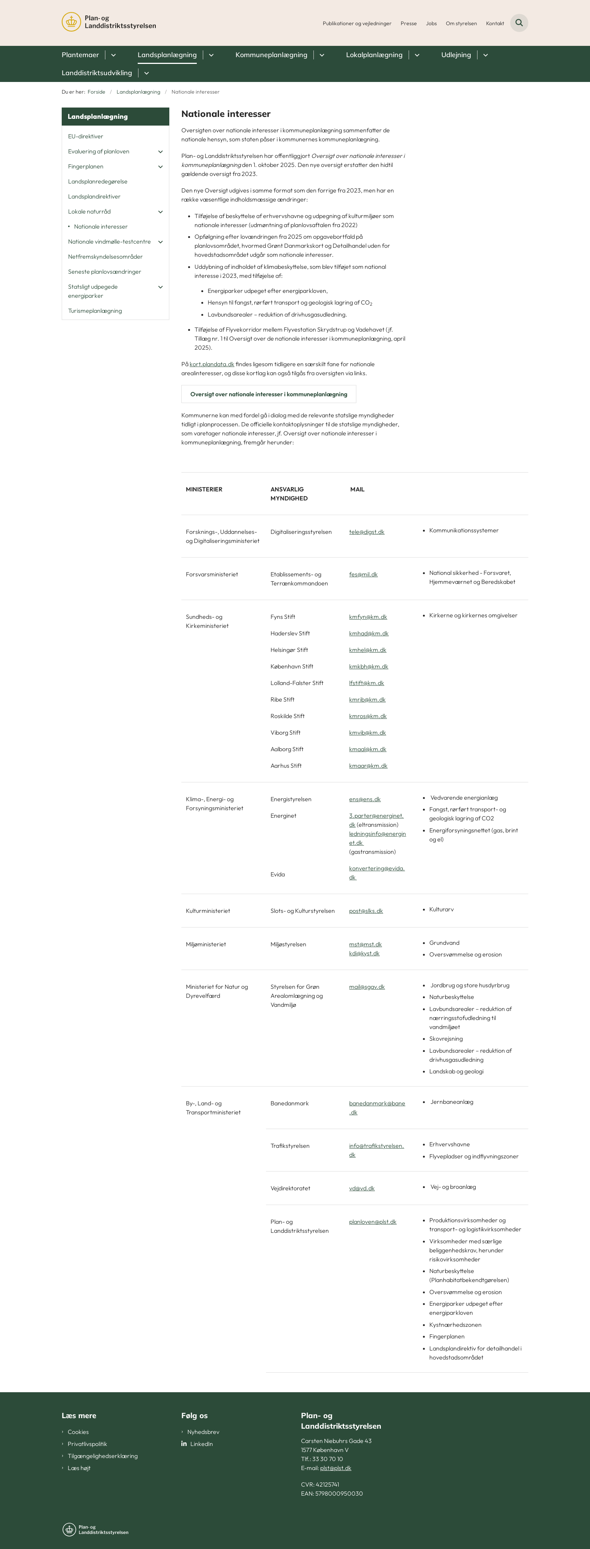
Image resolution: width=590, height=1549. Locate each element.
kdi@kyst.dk (364, 953)
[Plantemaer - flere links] (112, 54)
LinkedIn (201, 1443)
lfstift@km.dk (366, 683)
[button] (158, 151)
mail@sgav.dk (367, 986)
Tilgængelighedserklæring (103, 1456)
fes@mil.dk (363, 574)
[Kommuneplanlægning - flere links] (320, 54)
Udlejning (456, 54)
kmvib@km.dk (367, 732)
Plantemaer (80, 54)
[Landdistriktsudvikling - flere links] (145, 72)
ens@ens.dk (365, 799)
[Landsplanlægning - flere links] (210, 54)
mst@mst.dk (365, 944)
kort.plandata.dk (212, 364)
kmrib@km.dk (367, 699)
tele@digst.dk (367, 531)
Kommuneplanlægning (271, 54)
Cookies (78, 1431)
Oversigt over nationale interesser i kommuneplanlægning (268, 394)
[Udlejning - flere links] (484, 54)
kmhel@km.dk (367, 649)
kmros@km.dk (368, 716)
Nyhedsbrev (203, 1431)
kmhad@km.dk (369, 633)
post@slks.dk (366, 910)
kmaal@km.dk (367, 749)
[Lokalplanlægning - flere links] (416, 54)
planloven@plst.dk (373, 1221)
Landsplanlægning (167, 54)
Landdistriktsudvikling (97, 72)
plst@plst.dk (335, 1468)
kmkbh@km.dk (368, 666)
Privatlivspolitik (87, 1443)
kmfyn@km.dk (368, 616)
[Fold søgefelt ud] (519, 23)
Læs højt (79, 1468)
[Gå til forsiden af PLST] (109, 23)
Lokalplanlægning (374, 54)
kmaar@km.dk (368, 765)
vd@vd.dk (362, 1188)
